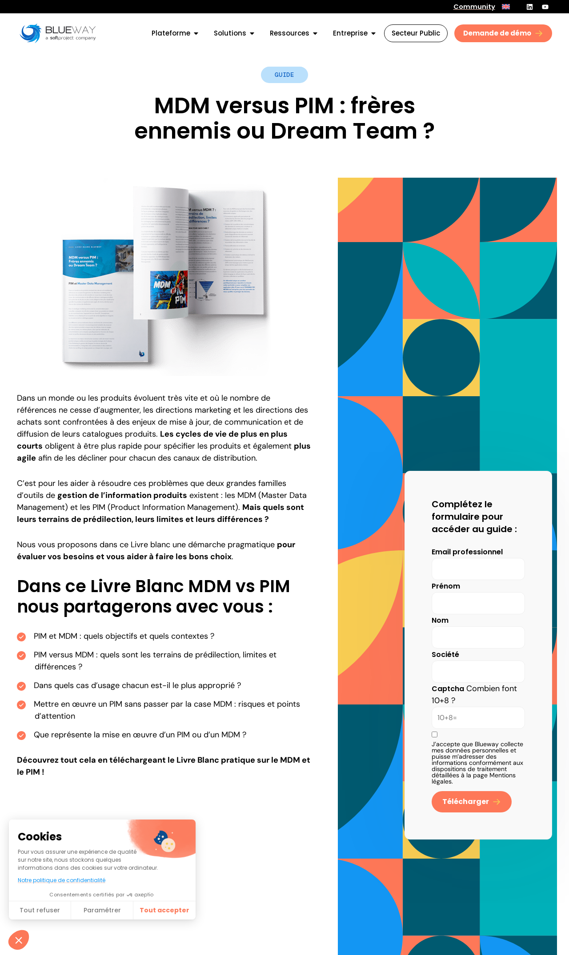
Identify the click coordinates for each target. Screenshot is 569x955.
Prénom (446, 586)
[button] (18, 940)
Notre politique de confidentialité (61, 880)
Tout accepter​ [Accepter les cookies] (164, 910)
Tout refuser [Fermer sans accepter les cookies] (40, 910)
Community (474, 6)
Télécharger (465, 801)
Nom (440, 620)
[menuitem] (506, 6)
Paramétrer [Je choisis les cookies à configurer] (102, 910)
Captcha (448, 689)
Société (445, 654)
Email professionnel (467, 552)
